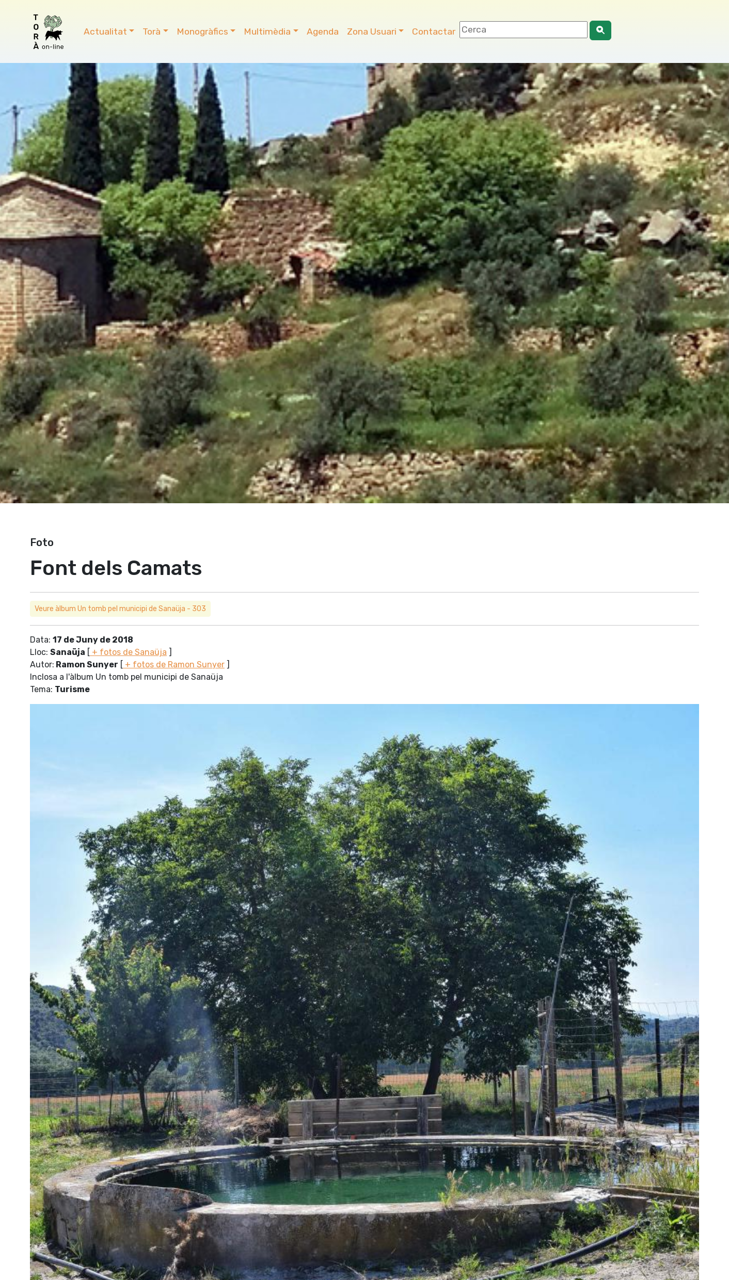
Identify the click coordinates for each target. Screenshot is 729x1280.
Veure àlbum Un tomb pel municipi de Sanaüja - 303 (120, 608)
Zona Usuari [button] (372, 31)
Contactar (433, 31)
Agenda (323, 31)
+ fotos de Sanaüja (128, 652)
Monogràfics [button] (202, 31)
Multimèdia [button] (267, 31)
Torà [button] (151, 31)
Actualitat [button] (105, 31)
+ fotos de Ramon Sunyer (174, 664)
